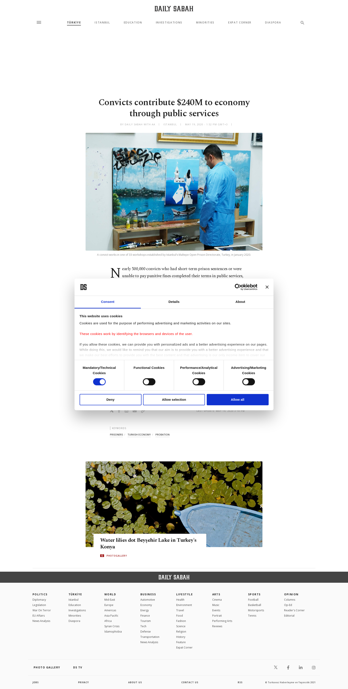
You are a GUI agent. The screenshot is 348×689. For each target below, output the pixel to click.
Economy (146, 605)
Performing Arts (222, 621)
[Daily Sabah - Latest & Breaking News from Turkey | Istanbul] (174, 8)
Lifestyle (184, 594)
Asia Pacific (111, 615)
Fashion (181, 621)
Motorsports (256, 610)
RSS (240, 682)
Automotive (147, 600)
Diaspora (273, 22)
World (110, 594)
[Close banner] (267, 287)
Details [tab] (174, 302)
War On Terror (42, 610)
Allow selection (174, 399)
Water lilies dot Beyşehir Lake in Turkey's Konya (150, 543)
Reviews (217, 626)
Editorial (289, 615)
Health (180, 600)
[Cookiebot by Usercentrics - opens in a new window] (238, 287)
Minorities (205, 22)
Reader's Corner (294, 610)
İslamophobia (113, 631)
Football (253, 600)
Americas (110, 610)
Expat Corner (239, 22)
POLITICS (40, 594)
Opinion (291, 594)
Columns (289, 600)
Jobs (36, 682)
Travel (180, 610)
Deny (110, 399)
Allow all (237, 399)
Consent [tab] (108, 302)
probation (162, 434)
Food (179, 615)
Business (148, 594)
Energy (144, 610)
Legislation (39, 605)
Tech (143, 626)
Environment (184, 605)
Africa (108, 621)
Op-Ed (288, 605)
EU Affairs (39, 615)
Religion (181, 631)
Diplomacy (39, 600)
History (180, 637)
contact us (190, 682)
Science (180, 626)
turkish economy (139, 434)
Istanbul (102, 22)
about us (135, 682)
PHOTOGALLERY (117, 555)
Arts (216, 594)
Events (216, 610)
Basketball (254, 605)
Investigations (169, 22)
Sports (254, 594)
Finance (145, 615)
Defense (145, 631)
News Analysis (41, 621)
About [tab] (240, 302)
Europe (108, 605)
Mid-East (109, 600)
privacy (83, 682)
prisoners (116, 434)
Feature (181, 642)
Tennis (252, 615)
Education (133, 22)
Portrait (217, 615)
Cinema (217, 600)
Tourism (145, 621)
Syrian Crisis (111, 626)
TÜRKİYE (74, 22)
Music (215, 605)
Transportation (149, 637)
